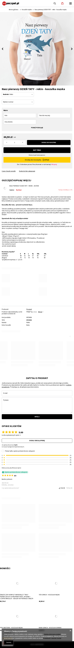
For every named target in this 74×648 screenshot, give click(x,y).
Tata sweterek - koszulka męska (11, 628)
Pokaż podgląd (37, 128)
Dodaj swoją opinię (37, 441)
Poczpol (29, 309)
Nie (69, 488)
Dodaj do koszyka (49, 142)
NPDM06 (29, 320)
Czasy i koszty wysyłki (9, 171)
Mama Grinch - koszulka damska (50, 628)
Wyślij (37, 417)
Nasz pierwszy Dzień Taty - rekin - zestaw (24, 186)
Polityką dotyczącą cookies (52, 634)
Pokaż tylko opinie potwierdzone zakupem (20, 451)
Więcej (40, 312)
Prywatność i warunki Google (52, 638)
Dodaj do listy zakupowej (27, 171)
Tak (62, 488)
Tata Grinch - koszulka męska (49, 595)
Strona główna (13, 10)
